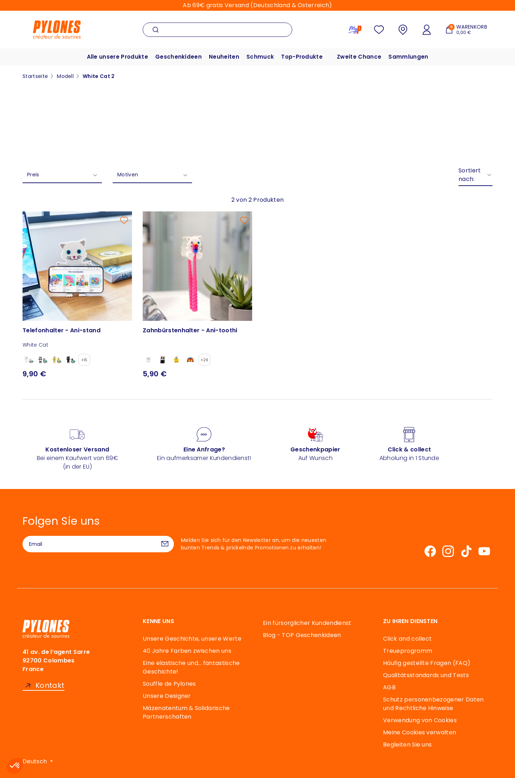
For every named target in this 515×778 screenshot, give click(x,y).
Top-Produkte (302, 56)
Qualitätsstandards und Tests (426, 675)
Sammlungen (408, 56)
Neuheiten (224, 56)
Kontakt (49, 685)
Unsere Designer (167, 696)
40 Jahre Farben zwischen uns (187, 651)
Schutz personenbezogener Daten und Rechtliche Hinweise (433, 703)
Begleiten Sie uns (407, 744)
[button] (15, 765)
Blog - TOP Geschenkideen (302, 635)
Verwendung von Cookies (420, 720)
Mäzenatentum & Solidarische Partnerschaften (186, 712)
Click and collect (407, 639)
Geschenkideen (178, 56)
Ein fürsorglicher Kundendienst (307, 623)
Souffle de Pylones (169, 684)
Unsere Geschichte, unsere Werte (192, 639)
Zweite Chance (359, 56)
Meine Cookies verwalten (419, 732)
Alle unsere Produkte (117, 56)
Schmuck (260, 56)
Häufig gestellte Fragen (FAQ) (426, 663)
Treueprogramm (407, 651)
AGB (389, 687)
